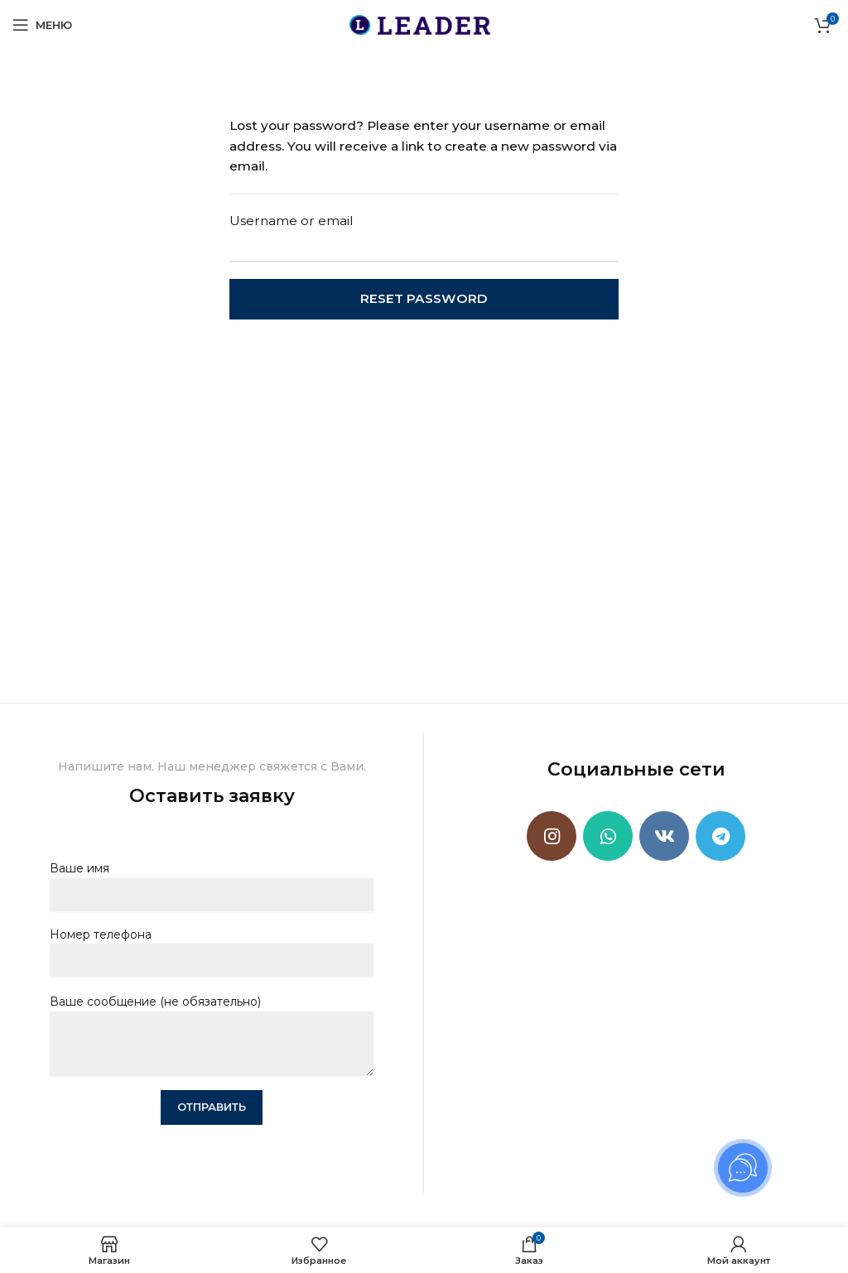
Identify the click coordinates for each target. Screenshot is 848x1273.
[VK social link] (664, 836)
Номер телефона (211, 947)
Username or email (291, 220)
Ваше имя (211, 881)
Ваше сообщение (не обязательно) (211, 1022)
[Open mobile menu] (42, 24)
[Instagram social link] (551, 836)
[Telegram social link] (720, 836)
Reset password (424, 298)
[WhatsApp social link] (608, 836)
